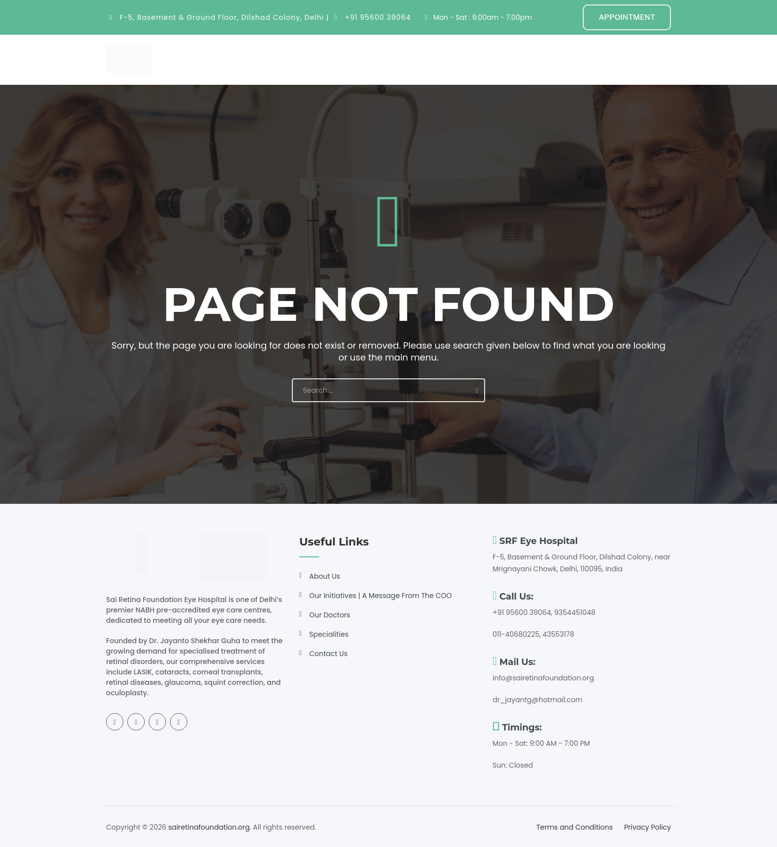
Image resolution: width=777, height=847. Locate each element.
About (298, 59)
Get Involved (518, 59)
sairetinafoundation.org (209, 827)
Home (263, 59)
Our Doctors (329, 615)
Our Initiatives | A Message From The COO (380, 596)
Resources (455, 59)
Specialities (348, 59)
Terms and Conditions (574, 827)
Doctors (403, 59)
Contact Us (328, 654)
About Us (324, 576)
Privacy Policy (647, 827)
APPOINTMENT (627, 17)
